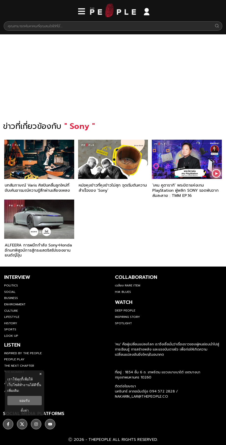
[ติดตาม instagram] (36, 424)
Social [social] (9, 292)
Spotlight (123, 323)
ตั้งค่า (25, 410)
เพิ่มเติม (13, 390)
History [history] (10, 323)
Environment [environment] (15, 304)
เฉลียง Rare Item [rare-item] (127, 285)
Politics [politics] (11, 285)
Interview (17, 277)
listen (12, 345)
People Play (14, 359)
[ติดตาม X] (22, 424)
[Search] (217, 26)
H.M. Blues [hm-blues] (123, 292)
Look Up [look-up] (11, 336)
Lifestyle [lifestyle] (11, 317)
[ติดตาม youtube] (50, 424)
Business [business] (11, 298)
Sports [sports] (10, 329)
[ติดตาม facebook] (8, 424)
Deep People (125, 310)
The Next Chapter (19, 366)
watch (123, 302)
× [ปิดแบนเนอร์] (40, 374)
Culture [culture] (11, 311)
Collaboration (136, 277)
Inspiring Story (127, 317)
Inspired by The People (23, 353)
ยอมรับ (24, 401)
